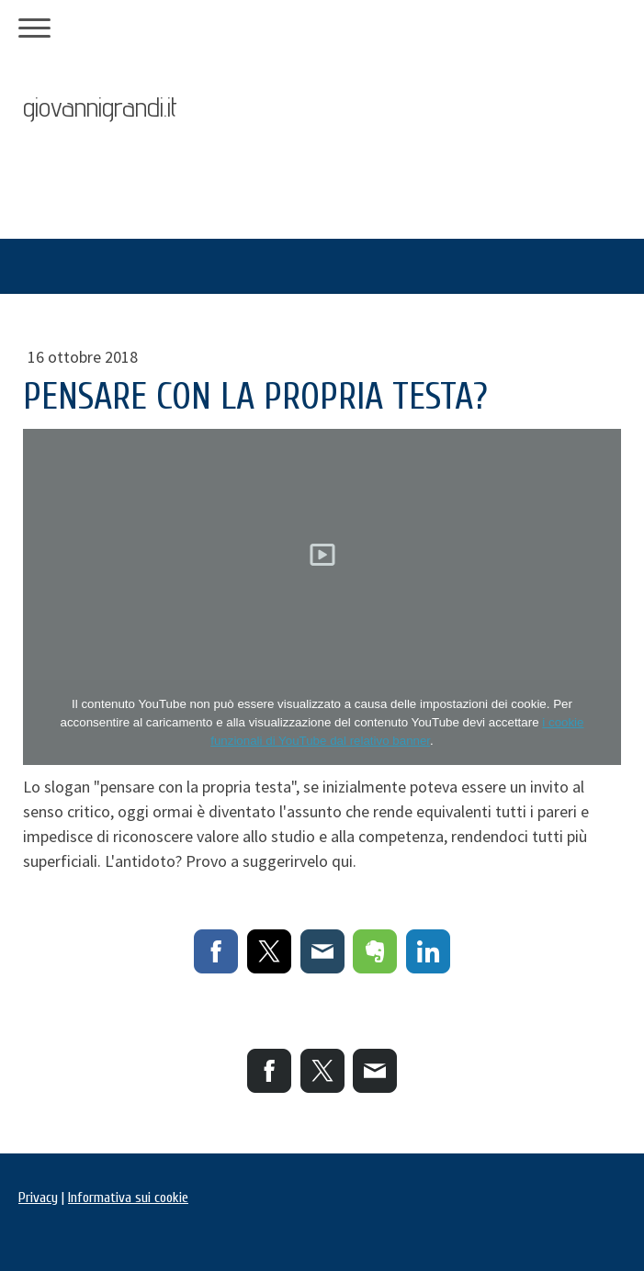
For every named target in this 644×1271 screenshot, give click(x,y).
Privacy (38, 1197)
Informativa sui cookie (128, 1197)
